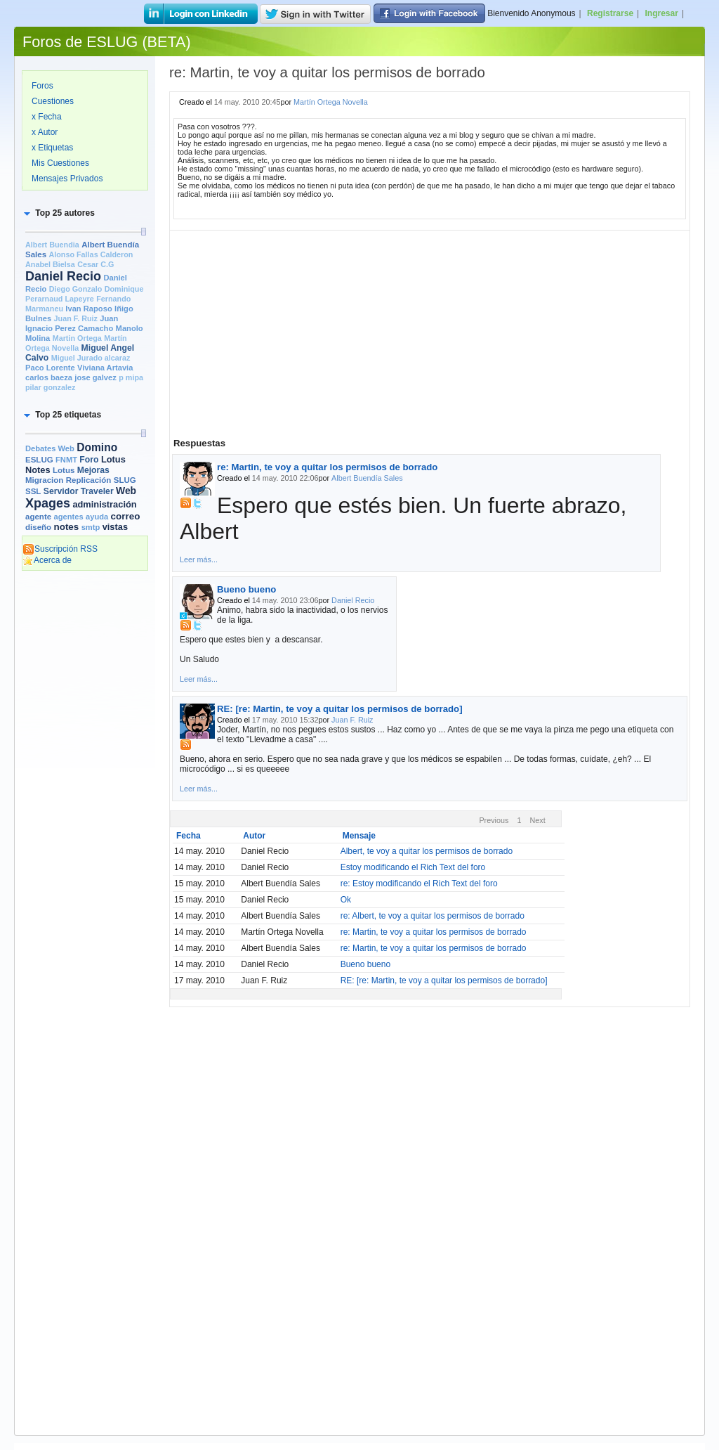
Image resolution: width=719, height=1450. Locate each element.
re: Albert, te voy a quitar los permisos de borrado (433, 916)
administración (104, 504)
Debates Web (49, 448)
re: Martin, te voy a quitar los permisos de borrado (327, 467)
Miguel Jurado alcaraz (91, 358)
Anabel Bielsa (50, 264)
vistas (115, 527)
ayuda (97, 516)
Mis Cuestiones (60, 163)
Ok (346, 900)
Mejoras (93, 470)
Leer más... (199, 559)
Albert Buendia (52, 244)
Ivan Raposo (88, 308)
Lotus (63, 470)
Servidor (61, 491)
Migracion (44, 480)
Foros (42, 86)
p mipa (131, 377)
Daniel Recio (63, 276)
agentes (68, 516)
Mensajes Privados (67, 178)
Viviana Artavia (105, 367)
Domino (97, 447)
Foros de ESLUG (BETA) (106, 42)
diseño (38, 527)
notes (66, 527)
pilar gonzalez (50, 387)
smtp (90, 527)
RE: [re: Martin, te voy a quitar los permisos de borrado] (340, 709)
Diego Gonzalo (76, 289)
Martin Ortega (77, 338)
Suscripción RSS (60, 549)
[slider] (143, 231)
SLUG (125, 480)
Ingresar (661, 13)
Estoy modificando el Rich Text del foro (413, 867)
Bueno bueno (246, 589)
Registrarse (610, 13)
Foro (88, 460)
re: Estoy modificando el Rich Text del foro (419, 883)
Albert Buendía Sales (366, 478)
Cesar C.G (95, 264)
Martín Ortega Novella (330, 102)
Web (126, 490)
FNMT (66, 459)
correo (125, 516)
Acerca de (47, 560)
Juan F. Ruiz (76, 318)
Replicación (89, 480)
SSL (33, 491)
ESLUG (39, 459)
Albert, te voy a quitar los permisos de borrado (427, 851)
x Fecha (47, 117)
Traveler (97, 491)
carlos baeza (48, 377)
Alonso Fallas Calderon (90, 254)
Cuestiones (53, 101)
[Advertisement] (85, 792)
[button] (58, 213)
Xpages (47, 503)
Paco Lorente (50, 367)
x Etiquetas (52, 148)
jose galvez (95, 377)
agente (38, 516)
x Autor (45, 132)
